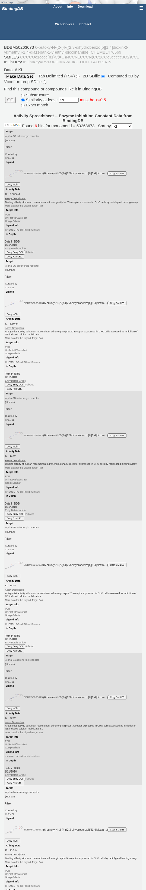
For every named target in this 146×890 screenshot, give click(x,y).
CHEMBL (10, 229)
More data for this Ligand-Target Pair (24, 205)
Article (22, 248)
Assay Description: (14, 328)
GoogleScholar (13, 221)
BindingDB (12, 8)
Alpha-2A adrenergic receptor (22, 659)
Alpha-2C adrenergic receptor (22, 136)
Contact (85, 24)
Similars (35, 229)
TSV (69, 76)
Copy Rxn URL (14, 256)
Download (85, 6)
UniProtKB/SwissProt (16, 218)
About (57, 6)
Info (70, 6)
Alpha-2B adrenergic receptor (22, 397)
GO (10, 100)
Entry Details (11, 248)
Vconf (10, 81)
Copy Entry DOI (15, 252)
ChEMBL (9, 157)
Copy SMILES (117, 173)
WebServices (64, 24)
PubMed (30, 252)
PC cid (19, 229)
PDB (7, 214)
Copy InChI (12, 184)
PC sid (27, 229)
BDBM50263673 (33, 173)
